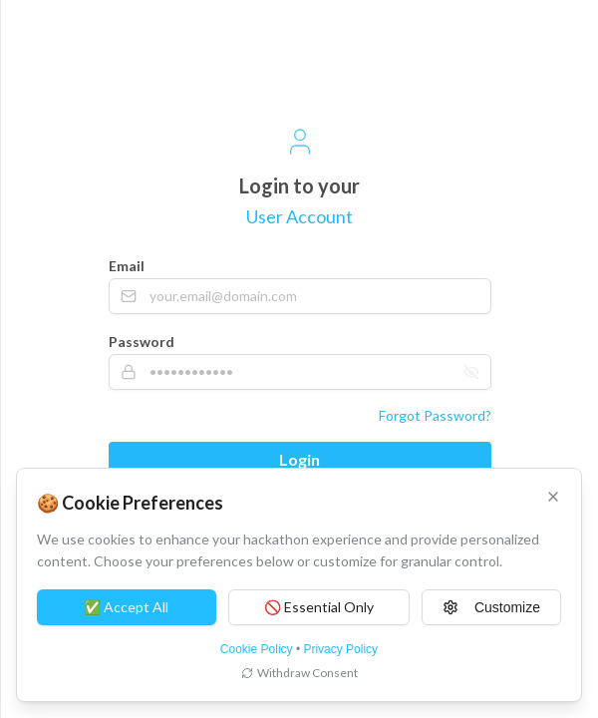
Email (127, 265)
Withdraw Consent (299, 672)
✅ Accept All (126, 606)
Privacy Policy (340, 649)
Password (141, 341)
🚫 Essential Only (319, 606)
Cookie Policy (256, 649)
